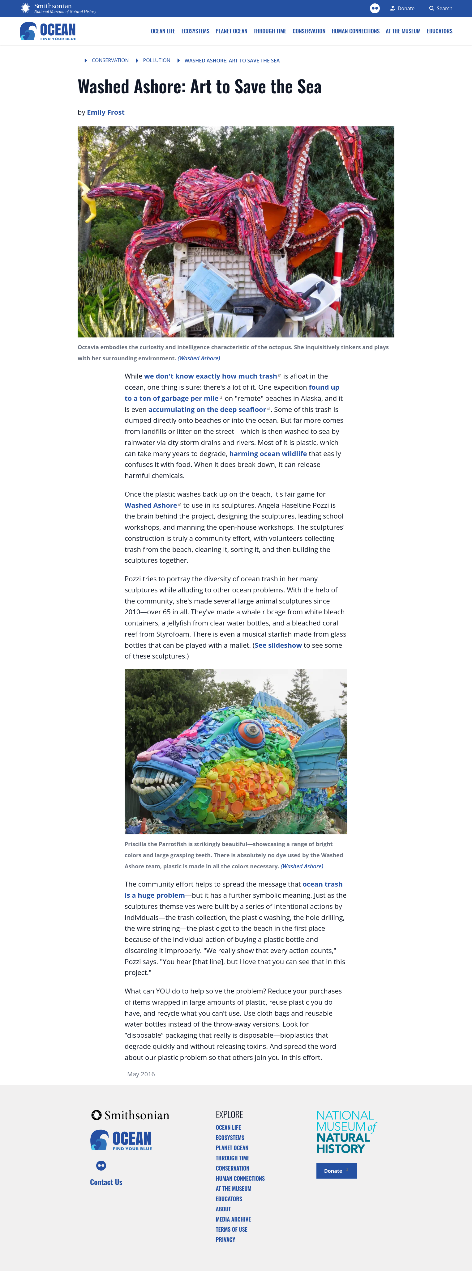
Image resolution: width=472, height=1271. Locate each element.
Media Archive (233, 1219)
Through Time (233, 1158)
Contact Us (106, 1181)
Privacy (225, 1239)
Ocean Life (228, 1127)
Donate (336, 1170)
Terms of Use (231, 1229)
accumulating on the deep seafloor (209, 409)
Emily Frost (106, 112)
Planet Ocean (232, 1148)
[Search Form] (439, 8)
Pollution (156, 60)
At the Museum (233, 1188)
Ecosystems (230, 1137)
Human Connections (240, 1178)
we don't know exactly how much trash (212, 375)
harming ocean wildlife (268, 453)
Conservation (110, 60)
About (223, 1209)
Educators (229, 1199)
